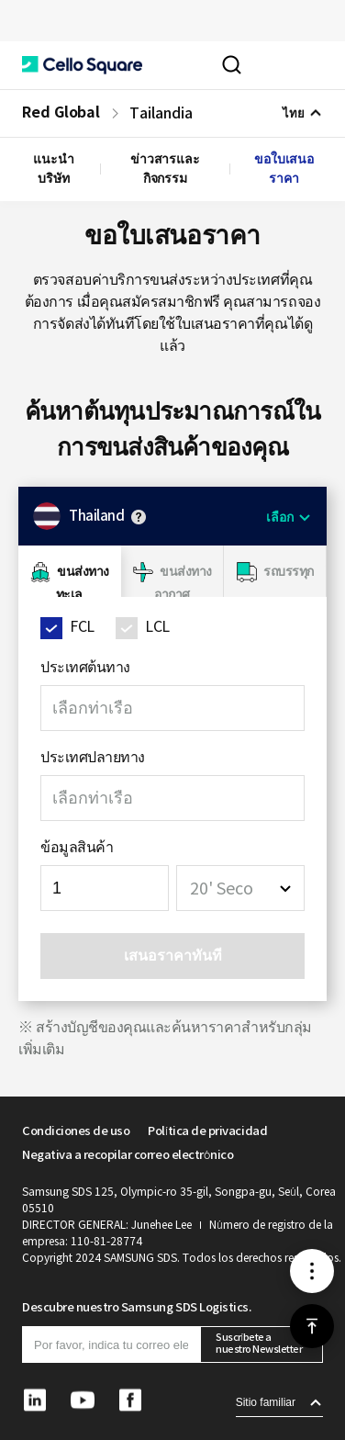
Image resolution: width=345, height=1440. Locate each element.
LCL (157, 626)
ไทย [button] (294, 113)
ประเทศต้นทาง (85, 667)
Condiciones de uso (75, 1131)
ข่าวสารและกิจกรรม (165, 168)
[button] (82, 65)
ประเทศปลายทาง (92, 757)
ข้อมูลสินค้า (76, 847)
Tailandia (160, 113)
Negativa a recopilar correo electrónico (127, 1155)
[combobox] (240, 888)
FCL (82, 626)
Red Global (61, 112)
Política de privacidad (207, 1131)
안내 (138, 517)
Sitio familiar (265, 1402)
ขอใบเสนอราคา (284, 168)
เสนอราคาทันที (173, 955)
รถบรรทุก (288, 571)
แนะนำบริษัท (53, 168)
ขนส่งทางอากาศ (183, 582)
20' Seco (221, 888)
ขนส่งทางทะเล (82, 582)
